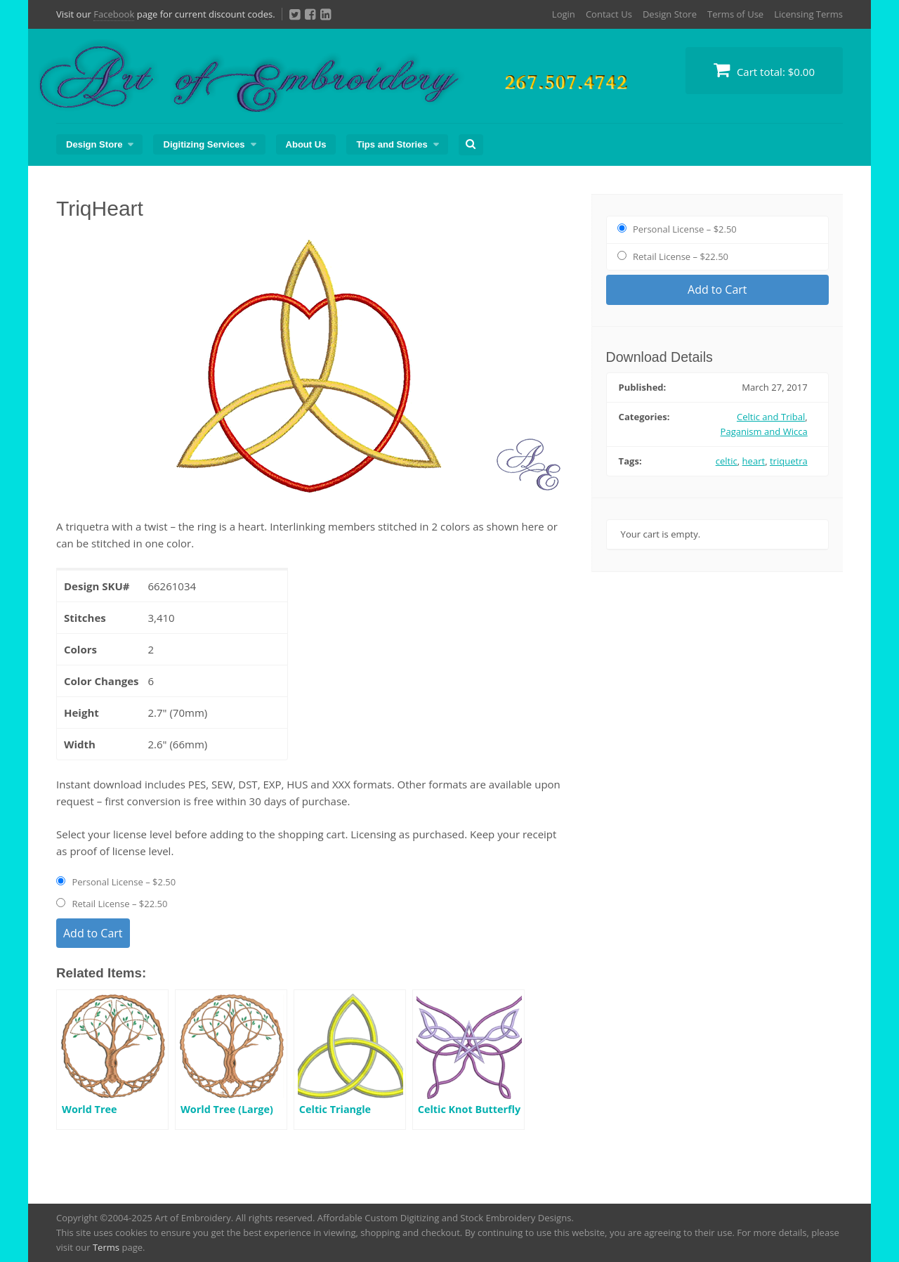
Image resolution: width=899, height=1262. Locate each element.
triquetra (789, 461)
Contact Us (609, 14)
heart (754, 461)
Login (563, 14)
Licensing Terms (808, 14)
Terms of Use (735, 14)
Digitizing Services (203, 144)
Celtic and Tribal (771, 416)
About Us (306, 144)
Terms (106, 1247)
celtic (726, 461)
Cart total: (764, 70)
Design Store (670, 14)
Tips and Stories (391, 144)
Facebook (113, 14)
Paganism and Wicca (764, 431)
